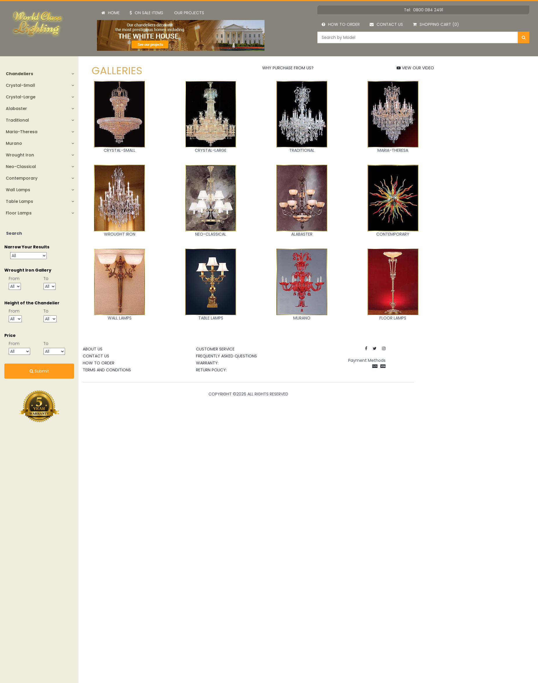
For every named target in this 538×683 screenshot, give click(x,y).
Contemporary (21, 178)
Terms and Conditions (107, 370)
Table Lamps (19, 201)
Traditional (17, 120)
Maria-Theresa (21, 132)
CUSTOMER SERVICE (215, 349)
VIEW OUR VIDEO (415, 68)
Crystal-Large (20, 97)
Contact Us (386, 24)
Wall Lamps (18, 190)
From (14, 278)
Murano (14, 143)
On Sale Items (146, 13)
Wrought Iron (20, 155)
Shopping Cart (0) (436, 24)
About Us (92, 349)
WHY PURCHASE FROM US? (288, 68)
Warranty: (207, 363)
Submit (39, 371)
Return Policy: (211, 370)
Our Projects (189, 13)
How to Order (341, 24)
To (46, 278)
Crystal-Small (20, 85)
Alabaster (16, 108)
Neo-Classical (21, 166)
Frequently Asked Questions (226, 356)
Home (110, 13)
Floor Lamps (19, 213)
